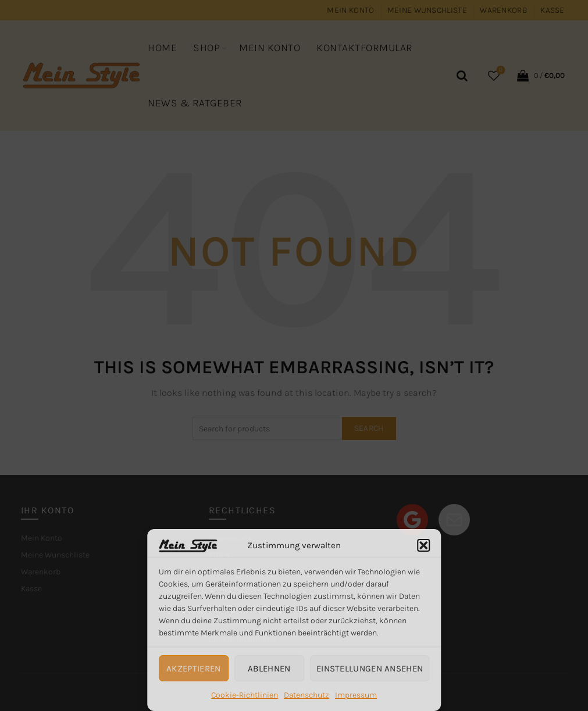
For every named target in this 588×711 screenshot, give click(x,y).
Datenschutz (306, 695)
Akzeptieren (193, 668)
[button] (423, 545)
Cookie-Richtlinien (244, 695)
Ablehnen (269, 668)
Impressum (356, 695)
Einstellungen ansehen (369, 668)
